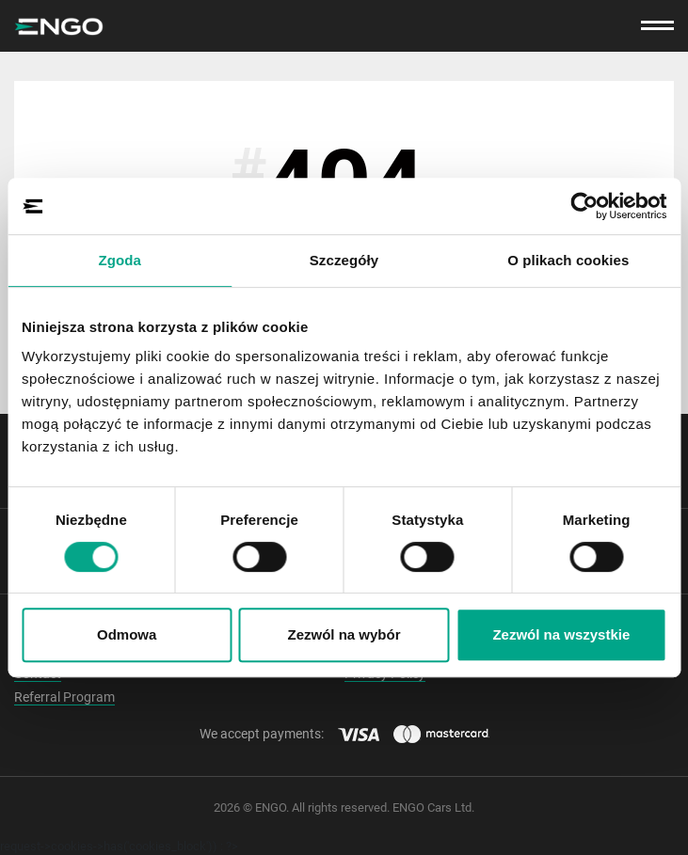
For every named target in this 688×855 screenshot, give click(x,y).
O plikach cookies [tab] (568, 260)
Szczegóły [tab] (344, 260)
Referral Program (64, 697)
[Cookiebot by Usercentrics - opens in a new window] (584, 206)
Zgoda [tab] (119, 260)
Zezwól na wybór (344, 634)
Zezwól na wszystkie (561, 634)
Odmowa (126, 634)
